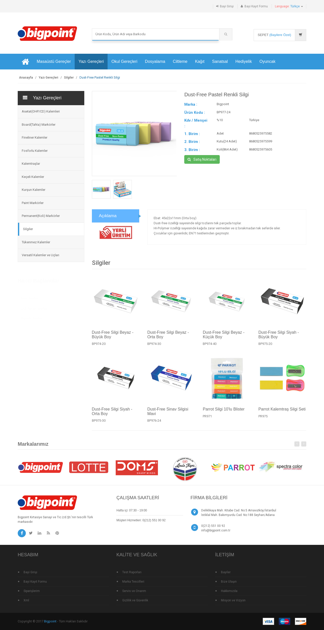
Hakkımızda (229, 591)
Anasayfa (26, 77)
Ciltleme (180, 61)
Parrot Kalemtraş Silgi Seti (282, 412)
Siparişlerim (32, 591)
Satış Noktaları (202, 159)
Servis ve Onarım (134, 591)
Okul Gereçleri (124, 61)
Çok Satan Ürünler (34, 306)
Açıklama (108, 218)
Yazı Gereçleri (91, 61)
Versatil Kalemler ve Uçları (40, 255)
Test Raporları (131, 572)
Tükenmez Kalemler (36, 242)
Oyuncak (267, 61)
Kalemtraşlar (31, 163)
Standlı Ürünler (31, 316)
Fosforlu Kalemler (35, 151)
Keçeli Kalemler (33, 177)
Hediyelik (243, 61)
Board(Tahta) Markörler (38, 124)
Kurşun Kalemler (33, 190)
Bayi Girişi (227, 6)
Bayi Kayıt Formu (256, 6)
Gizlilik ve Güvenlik (135, 600)
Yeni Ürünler (29, 296)
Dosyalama (155, 61)
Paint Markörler (33, 203)
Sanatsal (220, 61)
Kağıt (199, 61)
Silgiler (69, 77)
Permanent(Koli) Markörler (41, 216)
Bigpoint (50, 621)
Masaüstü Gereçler (54, 61)
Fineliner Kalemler (34, 137)
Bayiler (226, 572)
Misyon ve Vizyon (233, 600)
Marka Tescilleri (133, 581)
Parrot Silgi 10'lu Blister (224, 412)
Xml (26, 600)
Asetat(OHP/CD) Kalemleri (41, 111)
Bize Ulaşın (229, 581)
